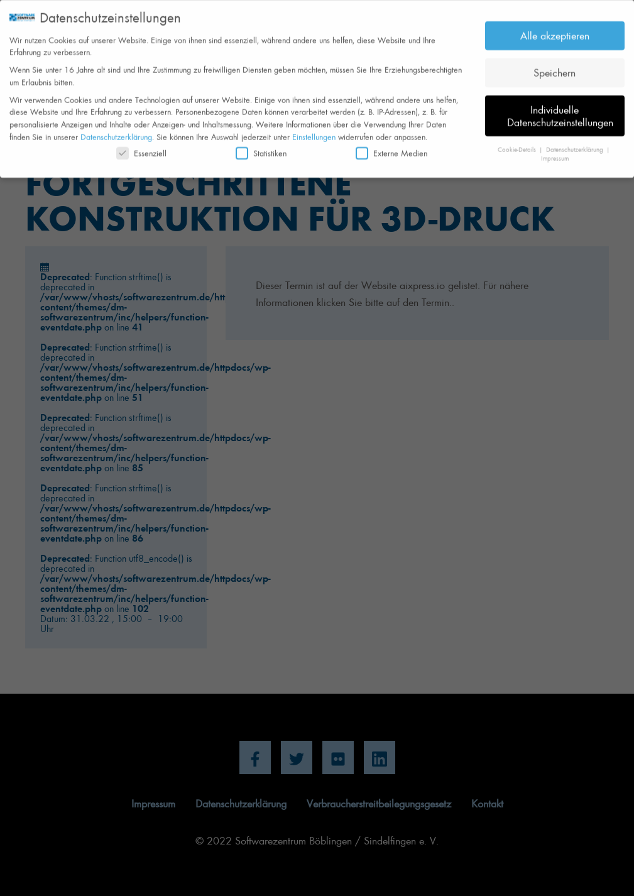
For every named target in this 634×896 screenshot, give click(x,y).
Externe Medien (391, 148)
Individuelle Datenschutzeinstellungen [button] (560, 110)
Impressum (555, 153)
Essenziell (141, 148)
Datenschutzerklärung (116, 131)
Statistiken (261, 148)
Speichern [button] (554, 67)
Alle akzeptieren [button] (554, 30)
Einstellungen (314, 131)
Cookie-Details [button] (518, 143)
